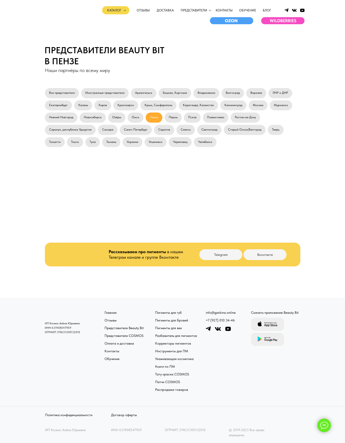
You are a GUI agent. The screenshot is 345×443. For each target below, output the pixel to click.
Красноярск (125, 105)
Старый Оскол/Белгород (244, 129)
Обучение (112, 359)
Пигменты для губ (168, 312)
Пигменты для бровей (171, 320)
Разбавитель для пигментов (176, 336)
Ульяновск (155, 142)
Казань (83, 105)
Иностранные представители (105, 92)
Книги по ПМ (165, 366)
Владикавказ (206, 92)
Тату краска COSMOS (172, 374)
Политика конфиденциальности (68, 415)
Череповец (180, 142)
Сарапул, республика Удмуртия (70, 129)
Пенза (154, 117)
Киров (103, 105)
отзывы (143, 10)
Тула (93, 142)
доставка (165, 10)
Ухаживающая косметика (174, 359)
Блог (267, 10)
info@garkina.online (221, 312)
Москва (258, 105)
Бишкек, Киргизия (175, 92)
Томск (75, 142)
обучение (247, 10)
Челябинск (205, 142)
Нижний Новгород (61, 117)
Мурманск (281, 105)
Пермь (173, 117)
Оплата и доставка (119, 343)
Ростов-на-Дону (245, 117)
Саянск (186, 129)
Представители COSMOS (124, 336)
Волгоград (233, 92)
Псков (192, 117)
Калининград (233, 105)
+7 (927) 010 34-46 (220, 320)
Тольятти (55, 142)
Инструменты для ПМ (171, 351)
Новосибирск (93, 117)
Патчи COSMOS (167, 382)
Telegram (221, 255)
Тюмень (111, 142)
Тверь (275, 129)
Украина (132, 142)
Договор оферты (124, 415)
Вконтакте (265, 255)
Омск (135, 117)
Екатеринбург (58, 105)
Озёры (116, 117)
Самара (107, 129)
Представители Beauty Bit (124, 328)
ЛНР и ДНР (280, 92)
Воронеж (256, 92)
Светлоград (209, 129)
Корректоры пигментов (173, 343)
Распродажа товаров (171, 390)
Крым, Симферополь (158, 105)
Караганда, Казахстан (198, 105)
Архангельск (143, 92)
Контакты (224, 10)
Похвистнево (215, 117)
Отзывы (111, 320)
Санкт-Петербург (136, 129)
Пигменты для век (168, 328)
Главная (111, 312)
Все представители (62, 92)
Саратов (164, 129)
